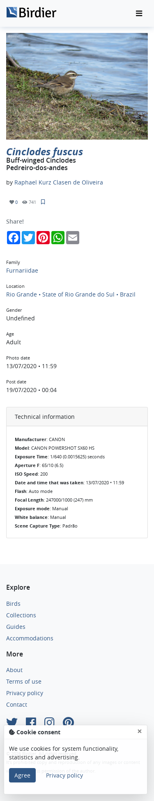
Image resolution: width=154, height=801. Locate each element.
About (14, 670)
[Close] (139, 731)
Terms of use (23, 681)
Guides (15, 627)
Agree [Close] (22, 775)
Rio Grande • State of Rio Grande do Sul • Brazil (71, 294)
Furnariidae (22, 270)
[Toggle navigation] (139, 13)
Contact (16, 704)
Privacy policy (24, 693)
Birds (13, 603)
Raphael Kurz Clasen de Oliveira (58, 182)
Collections (21, 615)
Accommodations (29, 638)
